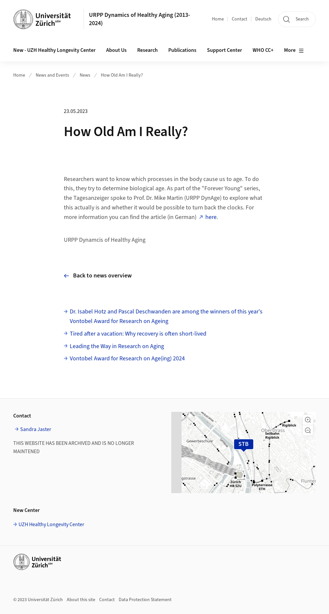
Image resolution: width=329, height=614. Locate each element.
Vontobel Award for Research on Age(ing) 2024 (127, 358)
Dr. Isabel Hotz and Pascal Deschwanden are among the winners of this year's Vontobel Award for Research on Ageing (166, 316)
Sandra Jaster (35, 429)
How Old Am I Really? (122, 75)
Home (218, 19)
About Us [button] (116, 50)
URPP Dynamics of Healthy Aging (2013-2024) (139, 19)
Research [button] (147, 50)
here (211, 217)
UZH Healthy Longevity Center (51, 524)
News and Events (52, 75)
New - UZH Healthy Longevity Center (54, 50)
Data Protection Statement (145, 599)
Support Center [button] (224, 50)
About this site (81, 599)
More (294, 50)
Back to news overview (98, 275)
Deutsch (263, 19)
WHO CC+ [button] (263, 50)
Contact (239, 19)
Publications (182, 50)
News (85, 75)
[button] (308, 420)
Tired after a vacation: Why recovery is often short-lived (138, 334)
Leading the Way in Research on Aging (117, 346)
